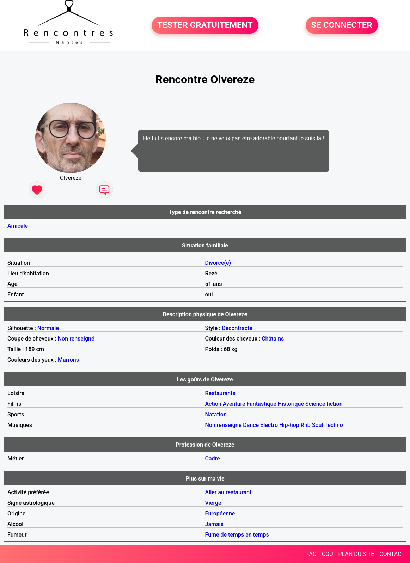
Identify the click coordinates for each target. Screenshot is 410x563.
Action (213, 403)
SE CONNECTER (341, 25)
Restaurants (220, 393)
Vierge (213, 503)
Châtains (273, 338)
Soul (317, 425)
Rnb (306, 425)
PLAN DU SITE (356, 554)
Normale (48, 328)
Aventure (234, 403)
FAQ (311, 554)
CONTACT (392, 554)
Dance (251, 425)
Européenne (220, 513)
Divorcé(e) (218, 262)
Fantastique (261, 403)
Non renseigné (76, 338)
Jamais (214, 524)
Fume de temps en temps (237, 534)
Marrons (68, 359)
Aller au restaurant (228, 492)
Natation (216, 414)
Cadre (212, 458)
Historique (291, 403)
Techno (333, 425)
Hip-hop (289, 425)
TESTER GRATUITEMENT (205, 25)
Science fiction (324, 403)
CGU (327, 554)
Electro (269, 425)
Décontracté (237, 328)
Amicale (17, 225)
